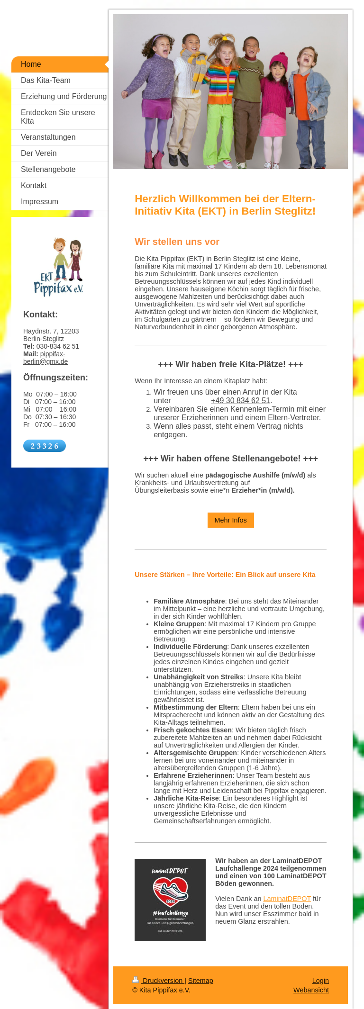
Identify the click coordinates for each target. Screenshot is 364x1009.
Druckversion (158, 980)
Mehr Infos (231, 520)
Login (320, 980)
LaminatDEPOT (287, 898)
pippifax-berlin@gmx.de (45, 357)
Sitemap (200, 980)
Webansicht (311, 990)
